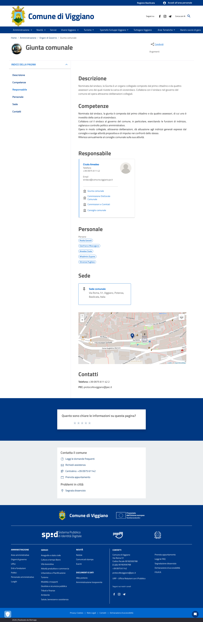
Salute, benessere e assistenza (55, 599)
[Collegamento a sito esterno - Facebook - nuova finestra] (159, 16)
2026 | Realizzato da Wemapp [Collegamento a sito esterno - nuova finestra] (24, 619)
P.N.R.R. (158, 572)
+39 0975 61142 (119, 568)
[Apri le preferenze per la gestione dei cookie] (7, 614)
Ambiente (45, 595)
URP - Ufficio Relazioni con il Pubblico (128, 578)
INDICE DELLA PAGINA (24, 64)
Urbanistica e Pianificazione (53, 573)
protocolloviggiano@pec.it (124, 572)
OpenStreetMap (180, 363)
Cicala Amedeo (91, 164)
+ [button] (82, 316)
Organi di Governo (48, 37)
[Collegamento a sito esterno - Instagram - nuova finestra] (164, 16)
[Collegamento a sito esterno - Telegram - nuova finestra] (170, 16)
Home (14, 37)
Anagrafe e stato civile (51, 555)
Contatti (116, 550)
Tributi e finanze (48, 590)
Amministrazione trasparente (89, 582)
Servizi (44, 550)
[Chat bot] (195, 614)
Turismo (44, 577)
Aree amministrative (20, 555)
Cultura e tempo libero (51, 559)
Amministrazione (28, 37)
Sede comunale (97, 289)
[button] (177, 3)
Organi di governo (19, 559)
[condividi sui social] (157, 44)
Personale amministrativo (22, 577)
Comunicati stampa (84, 559)
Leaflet (169, 363)
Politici (14, 572)
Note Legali (91, 612)
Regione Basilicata (146, 3)
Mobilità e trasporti (49, 581)
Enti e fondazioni (18, 568)
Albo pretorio (82, 577)
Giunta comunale (68, 37)
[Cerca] (189, 16)
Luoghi (14, 581)
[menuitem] (86, 29)
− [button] (82, 320)
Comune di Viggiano (61, 16)
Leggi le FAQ (160, 559)
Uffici (13, 564)
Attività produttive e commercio (55, 568)
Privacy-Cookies (76, 612)
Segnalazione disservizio (165, 563)
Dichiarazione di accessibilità (167, 567)
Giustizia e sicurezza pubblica (54, 586)
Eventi (79, 564)
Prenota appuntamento (165, 554)
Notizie (79, 555)
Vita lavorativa (47, 564)
